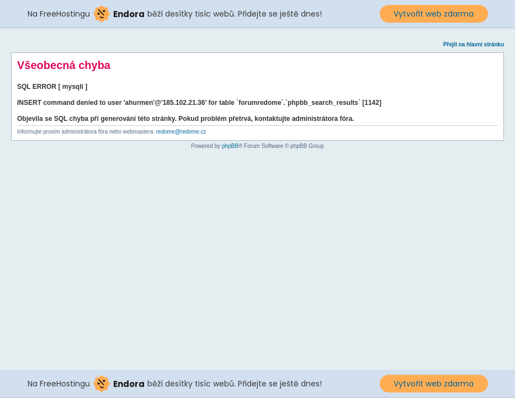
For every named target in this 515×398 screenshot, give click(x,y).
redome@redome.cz (181, 132)
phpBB (230, 146)
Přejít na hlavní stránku (473, 44)
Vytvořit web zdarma (434, 13)
